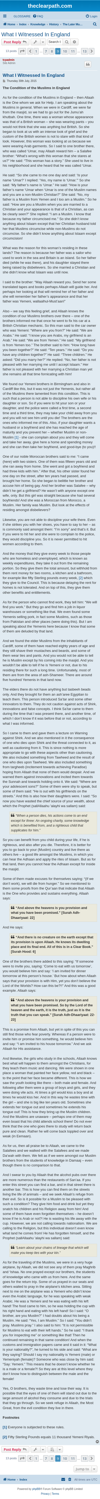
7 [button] (46, 51)
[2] (80, 578)
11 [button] (73, 51)
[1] (16, 437)
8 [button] (52, 51)
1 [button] (36, 51)
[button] (22, 51)
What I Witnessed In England (35, 34)
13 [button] (85, 51)
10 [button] (65, 51)
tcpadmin (8, 59)
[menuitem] (20, 16)
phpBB (36, 1489)
